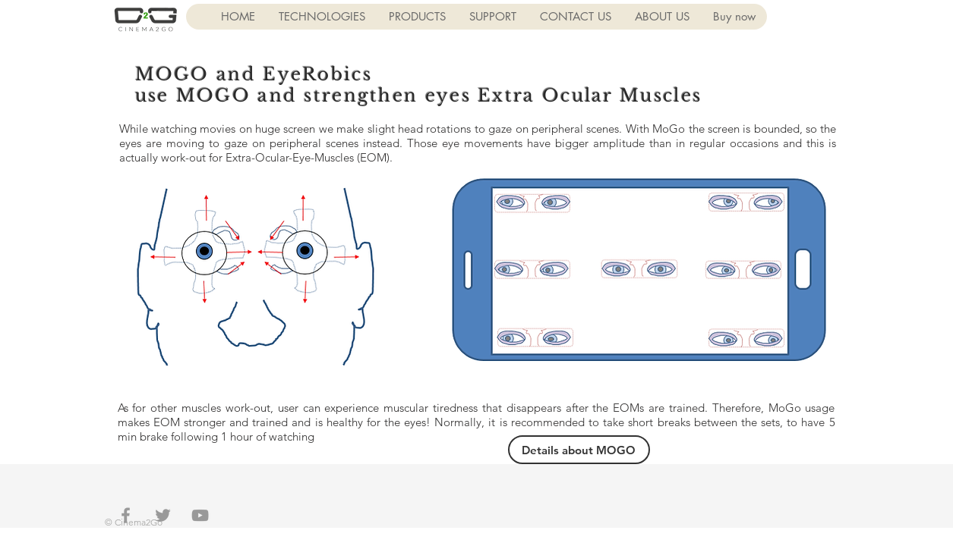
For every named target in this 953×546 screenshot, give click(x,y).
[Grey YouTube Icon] (200, 515)
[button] (322, 17)
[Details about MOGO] (579, 449)
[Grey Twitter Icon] (163, 515)
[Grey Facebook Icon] (125, 515)
